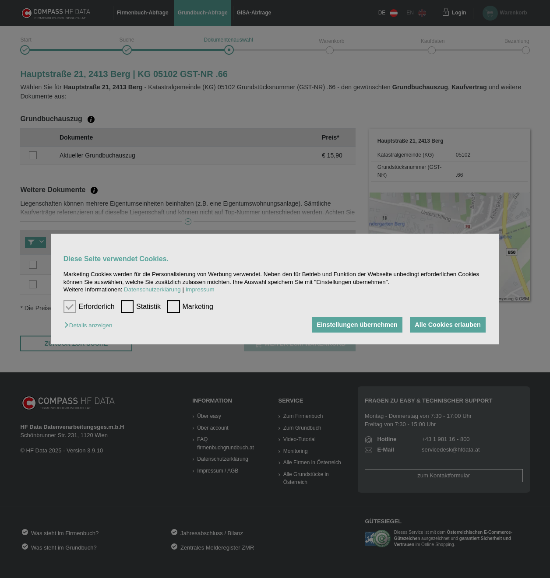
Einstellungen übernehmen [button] (357, 324)
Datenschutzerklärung (152, 289)
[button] (90, 325)
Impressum (200, 289)
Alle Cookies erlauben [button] (447, 324)
